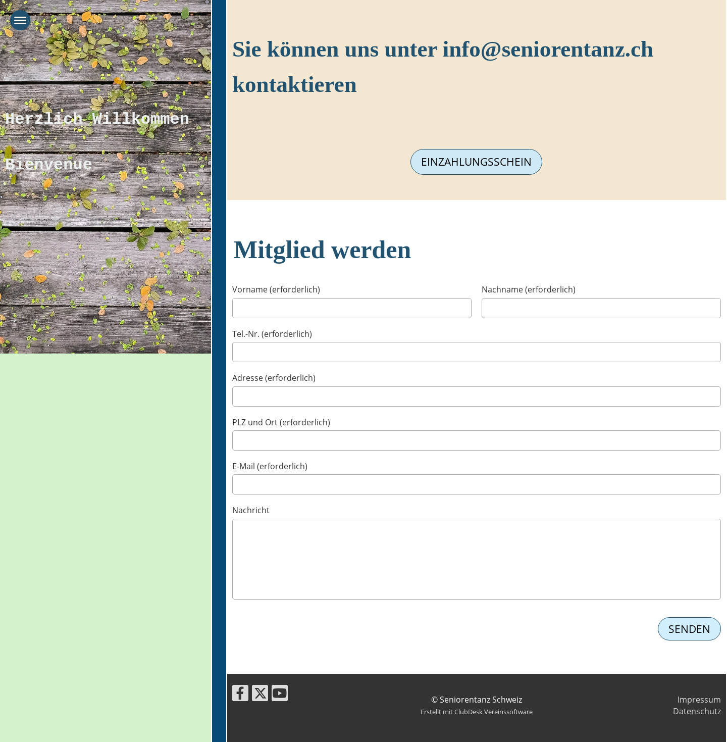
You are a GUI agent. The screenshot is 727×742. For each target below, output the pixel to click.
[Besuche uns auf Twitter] (260, 695)
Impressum (699, 699)
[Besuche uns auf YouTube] (280, 695)
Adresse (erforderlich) (274, 377)
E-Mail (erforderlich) (269, 466)
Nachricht (251, 510)
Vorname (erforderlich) (276, 289)
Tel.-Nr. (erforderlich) (272, 333)
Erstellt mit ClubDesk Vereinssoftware (477, 711)
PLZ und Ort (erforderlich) (281, 422)
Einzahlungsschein (476, 162)
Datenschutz (697, 711)
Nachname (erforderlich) (529, 289)
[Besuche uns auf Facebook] (240, 695)
